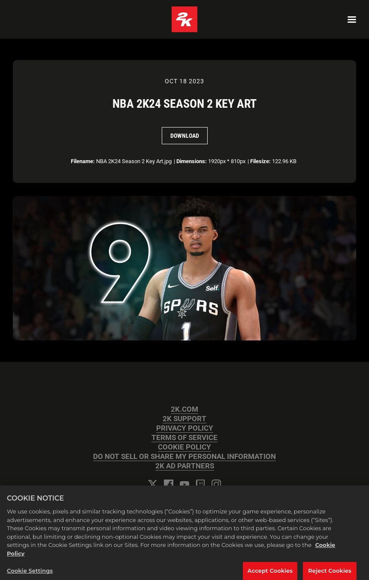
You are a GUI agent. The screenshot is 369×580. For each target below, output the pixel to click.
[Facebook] (168, 484)
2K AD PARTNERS (184, 466)
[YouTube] (184, 484)
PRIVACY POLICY (184, 428)
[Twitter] (152, 484)
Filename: (83, 161)
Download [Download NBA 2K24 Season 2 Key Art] (184, 135)
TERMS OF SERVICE (184, 438)
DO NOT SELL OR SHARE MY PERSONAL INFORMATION (184, 456)
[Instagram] (216, 484)
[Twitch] (200, 484)
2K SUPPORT (184, 419)
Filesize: (260, 161)
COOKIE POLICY (184, 447)
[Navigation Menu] (352, 19)
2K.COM (184, 409)
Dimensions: (191, 161)
